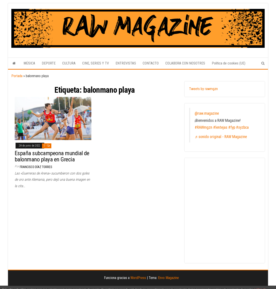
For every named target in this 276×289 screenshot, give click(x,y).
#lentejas (220, 127)
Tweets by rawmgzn (203, 89)
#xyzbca (242, 127)
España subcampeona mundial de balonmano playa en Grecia (52, 156)
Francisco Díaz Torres (36, 167)
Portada (16, 76)
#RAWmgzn (203, 127)
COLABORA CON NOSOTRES (185, 63)
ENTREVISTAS (126, 63)
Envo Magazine (168, 278)
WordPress (138, 278)
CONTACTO (151, 63)
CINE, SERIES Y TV (95, 63)
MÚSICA (29, 63)
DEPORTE (49, 63)
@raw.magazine (207, 113)
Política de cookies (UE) (228, 63)
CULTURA (69, 63)
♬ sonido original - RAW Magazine (221, 136)
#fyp (231, 127)
